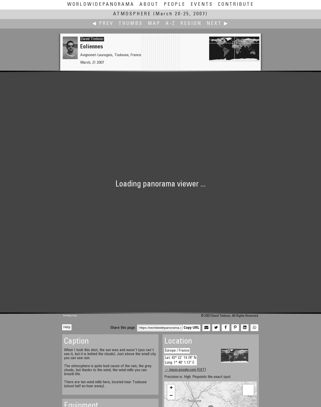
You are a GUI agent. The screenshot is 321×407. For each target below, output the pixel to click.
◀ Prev (103, 23)
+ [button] (171, 388)
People (175, 4)
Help (66, 327)
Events (202, 4)
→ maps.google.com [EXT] (185, 370)
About (149, 4)
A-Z (171, 23)
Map (154, 23)
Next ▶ (218, 23)
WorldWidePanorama (100, 4)
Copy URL (191, 328)
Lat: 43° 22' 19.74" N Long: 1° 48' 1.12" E (180, 360)
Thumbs (131, 23)
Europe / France (177, 351)
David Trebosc (92, 39)
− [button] (171, 396)
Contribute (236, 4)
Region (191, 23)
